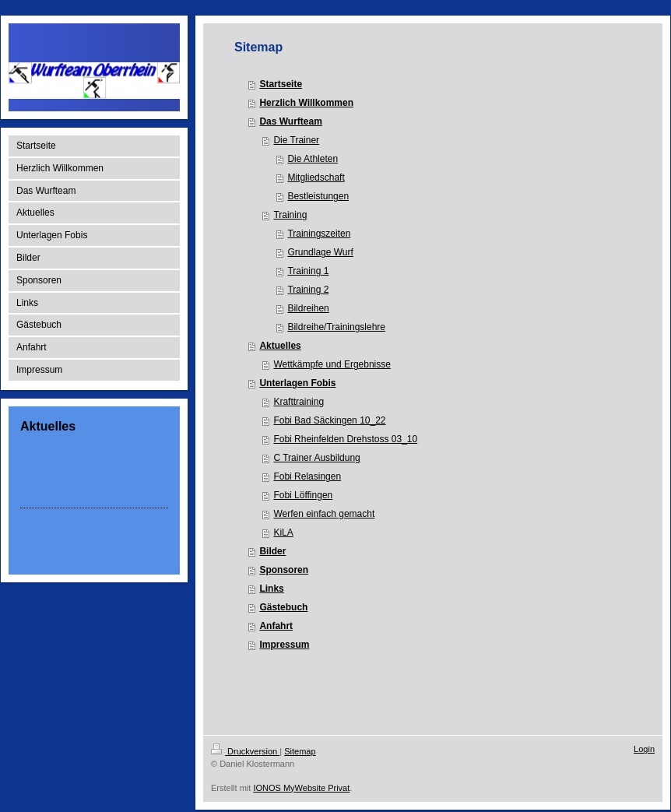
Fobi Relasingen (307, 476)
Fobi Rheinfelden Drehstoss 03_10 (345, 439)
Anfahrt (276, 625)
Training (290, 214)
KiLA (283, 532)
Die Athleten (312, 158)
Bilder (272, 551)
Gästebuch (283, 607)
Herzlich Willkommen (306, 102)
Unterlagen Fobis (297, 383)
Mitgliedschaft (315, 177)
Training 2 (307, 289)
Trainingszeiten (318, 233)
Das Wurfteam (290, 121)
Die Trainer (296, 140)
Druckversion (245, 751)
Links (271, 588)
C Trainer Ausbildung (316, 457)
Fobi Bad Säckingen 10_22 (329, 420)
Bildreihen (307, 308)
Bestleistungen (318, 196)
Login (644, 749)
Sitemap (299, 751)
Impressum (284, 644)
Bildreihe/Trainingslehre (336, 327)
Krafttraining (298, 401)
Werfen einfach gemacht (323, 513)
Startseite (280, 84)
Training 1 (307, 270)
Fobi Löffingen (302, 495)
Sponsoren (283, 569)
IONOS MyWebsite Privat (301, 788)
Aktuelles (279, 345)
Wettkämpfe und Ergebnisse (332, 364)
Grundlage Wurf (320, 252)
